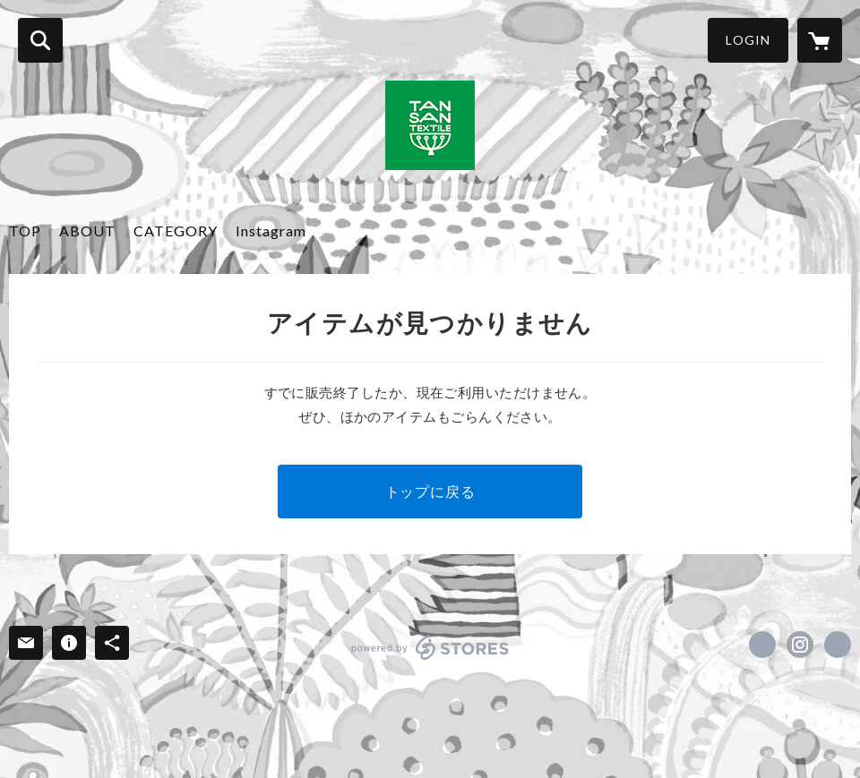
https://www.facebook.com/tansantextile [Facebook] (762, 644)
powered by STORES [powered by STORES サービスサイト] (430, 647)
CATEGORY (175, 230)
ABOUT (87, 230)
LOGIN (748, 39)
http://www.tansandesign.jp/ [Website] (837, 644)
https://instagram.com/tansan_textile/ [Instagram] (800, 644)
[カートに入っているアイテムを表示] (819, 40)
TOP (25, 230)
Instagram (271, 230)
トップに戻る (430, 491)
